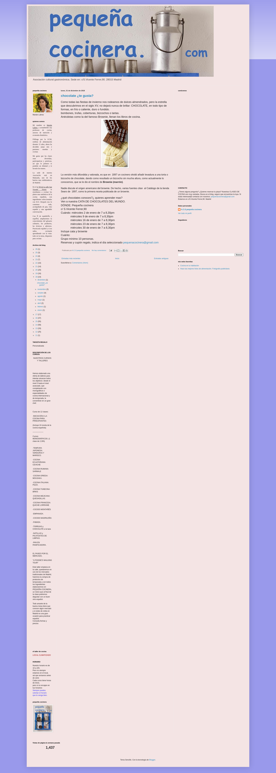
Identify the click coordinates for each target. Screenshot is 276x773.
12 (36, 332)
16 (36, 318)
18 (36, 277)
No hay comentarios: (99, 250)
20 (36, 270)
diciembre (42, 280)
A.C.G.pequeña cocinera (191, 209)
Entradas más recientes (71, 258)
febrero (41, 307)
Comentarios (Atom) (80, 263)
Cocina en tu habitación (189, 266)
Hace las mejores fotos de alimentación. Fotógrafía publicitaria (205, 269)
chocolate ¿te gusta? (77, 96)
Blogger (152, 760)
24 (36, 256)
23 (36, 260)
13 (36, 328)
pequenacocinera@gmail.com (140, 242)
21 (36, 266)
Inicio (117, 258)
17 (36, 314)
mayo (40, 300)
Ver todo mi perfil (184, 213)
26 (36, 249)
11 (36, 335)
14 (36, 325)
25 (36, 253)
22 (36, 263)
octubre (41, 293)
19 (36, 273)
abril (39, 303)
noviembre (42, 289)
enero (40, 310)
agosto (40, 296)
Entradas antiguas (161, 258)
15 (36, 321)
